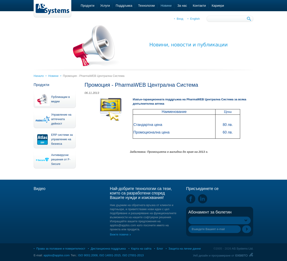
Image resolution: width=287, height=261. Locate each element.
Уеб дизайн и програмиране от (213, 255)
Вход (180, 18)
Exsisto (244, 254)
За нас (182, 5)
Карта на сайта (141, 248)
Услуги (105, 5)
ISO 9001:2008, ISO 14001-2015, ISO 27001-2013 (111, 255)
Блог (160, 248)
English (195, 18)
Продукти (87, 5)
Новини (166, 5)
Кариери (218, 5)
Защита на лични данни (184, 248)
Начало (39, 75)
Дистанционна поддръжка (108, 248)
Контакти (199, 5)
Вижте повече (119, 234)
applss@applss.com (56, 255)
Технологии (146, 5)
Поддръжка (124, 5)
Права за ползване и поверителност (60, 248)
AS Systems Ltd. (242, 248)
